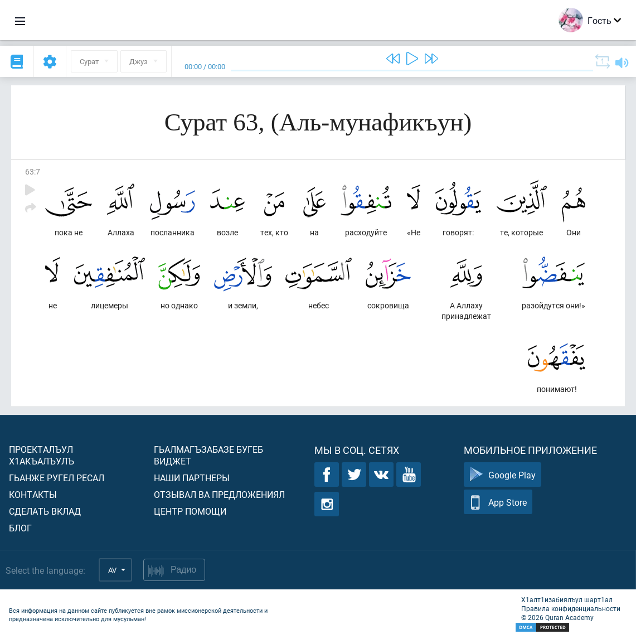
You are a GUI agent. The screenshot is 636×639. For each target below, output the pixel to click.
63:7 (32, 171)
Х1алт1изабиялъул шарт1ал (567, 599)
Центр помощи (190, 511)
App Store (498, 502)
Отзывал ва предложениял (219, 494)
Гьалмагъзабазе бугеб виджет (208, 455)
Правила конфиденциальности (570, 608)
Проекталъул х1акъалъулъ (41, 455)
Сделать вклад (45, 511)
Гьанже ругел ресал (56, 477)
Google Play (502, 474)
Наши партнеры (192, 477)
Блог (20, 528)
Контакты (33, 494)
